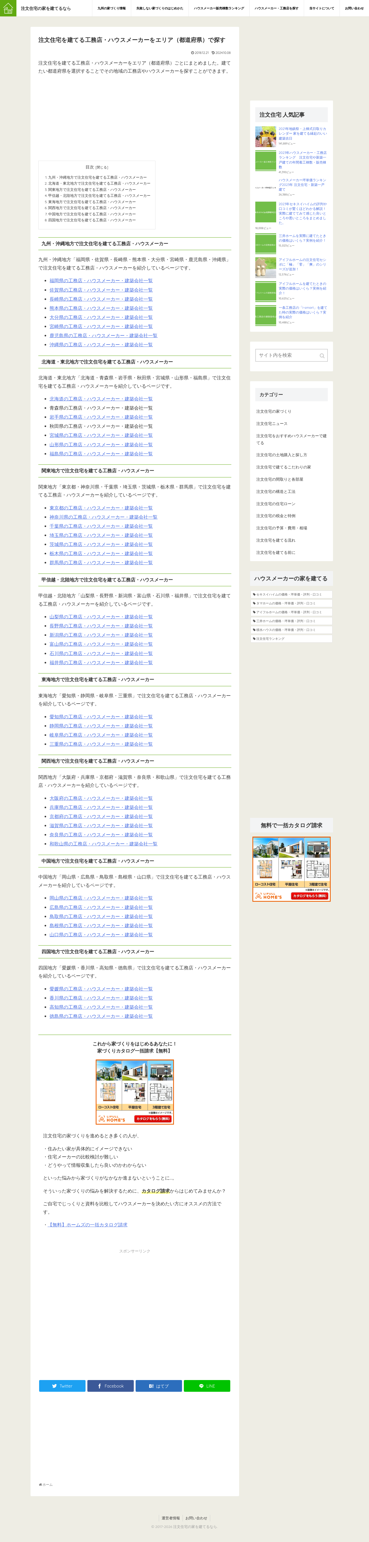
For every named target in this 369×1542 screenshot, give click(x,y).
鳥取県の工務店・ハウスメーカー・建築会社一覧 (101, 919)
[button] (323, 355)
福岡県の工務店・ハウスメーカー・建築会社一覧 (101, 283)
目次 (90, 167)
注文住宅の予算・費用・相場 (281, 527)
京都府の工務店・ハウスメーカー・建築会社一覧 (101, 819)
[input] (291, 355)
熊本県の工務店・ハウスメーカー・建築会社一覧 (101, 311)
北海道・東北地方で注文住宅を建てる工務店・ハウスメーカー (99, 183)
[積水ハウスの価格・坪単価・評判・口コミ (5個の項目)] (291, 630)
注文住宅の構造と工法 (275, 491)
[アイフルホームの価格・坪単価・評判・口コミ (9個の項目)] (291, 612)
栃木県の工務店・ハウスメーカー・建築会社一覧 (101, 556)
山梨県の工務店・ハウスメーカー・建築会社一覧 (101, 619)
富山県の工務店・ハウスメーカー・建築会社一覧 (101, 646)
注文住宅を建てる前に (275, 552)
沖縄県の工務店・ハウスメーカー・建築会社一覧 (101, 347)
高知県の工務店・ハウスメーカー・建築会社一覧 (101, 1009)
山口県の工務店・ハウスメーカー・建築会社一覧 (101, 937)
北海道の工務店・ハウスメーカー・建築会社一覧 (101, 401)
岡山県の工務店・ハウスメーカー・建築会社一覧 (101, 900)
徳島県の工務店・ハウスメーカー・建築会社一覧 (101, 1018)
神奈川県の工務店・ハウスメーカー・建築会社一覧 (104, 519)
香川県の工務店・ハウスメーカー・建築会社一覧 (101, 1000)
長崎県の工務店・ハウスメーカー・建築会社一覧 (101, 301)
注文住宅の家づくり (274, 411)
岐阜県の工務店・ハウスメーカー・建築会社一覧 (101, 737)
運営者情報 (171, 1520)
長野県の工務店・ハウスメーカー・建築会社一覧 (101, 628)
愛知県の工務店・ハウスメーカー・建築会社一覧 (101, 719)
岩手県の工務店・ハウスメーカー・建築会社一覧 (101, 419)
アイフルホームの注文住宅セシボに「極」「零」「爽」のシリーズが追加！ (302, 264)
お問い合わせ (196, 1520)
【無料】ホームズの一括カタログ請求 (88, 1227)
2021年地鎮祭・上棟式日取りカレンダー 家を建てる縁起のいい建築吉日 (303, 133)
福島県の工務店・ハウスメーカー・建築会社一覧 (101, 456)
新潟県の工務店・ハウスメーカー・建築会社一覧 (101, 637)
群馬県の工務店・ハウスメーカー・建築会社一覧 (101, 565)
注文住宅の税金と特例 (275, 515)
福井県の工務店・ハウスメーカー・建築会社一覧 (101, 665)
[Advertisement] (134, 116)
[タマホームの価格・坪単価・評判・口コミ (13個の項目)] (291, 603)
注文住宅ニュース (272, 423)
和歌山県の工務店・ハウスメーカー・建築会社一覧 (104, 846)
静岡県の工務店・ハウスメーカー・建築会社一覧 (101, 728)
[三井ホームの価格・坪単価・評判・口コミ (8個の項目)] (291, 621)
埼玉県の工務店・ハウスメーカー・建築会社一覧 (101, 538)
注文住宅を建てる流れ (275, 540)
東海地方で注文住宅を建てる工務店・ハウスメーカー (92, 202)
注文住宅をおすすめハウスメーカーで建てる (291, 439)
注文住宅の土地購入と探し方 (281, 454)
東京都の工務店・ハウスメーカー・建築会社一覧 (101, 510)
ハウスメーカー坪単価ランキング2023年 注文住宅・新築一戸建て (302, 184)
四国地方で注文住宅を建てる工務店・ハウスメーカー (92, 222)
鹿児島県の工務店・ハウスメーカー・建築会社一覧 (104, 338)
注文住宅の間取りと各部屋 (279, 479)
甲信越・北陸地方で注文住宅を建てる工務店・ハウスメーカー (99, 196)
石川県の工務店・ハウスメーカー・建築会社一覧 (101, 656)
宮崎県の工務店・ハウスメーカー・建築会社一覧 (101, 329)
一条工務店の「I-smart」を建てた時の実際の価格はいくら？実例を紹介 (303, 312)
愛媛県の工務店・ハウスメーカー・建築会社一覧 (101, 991)
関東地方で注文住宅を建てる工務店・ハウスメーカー (92, 190)
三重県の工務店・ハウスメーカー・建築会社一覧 (101, 746)
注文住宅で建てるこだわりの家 (283, 467)
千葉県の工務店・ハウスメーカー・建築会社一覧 (101, 528)
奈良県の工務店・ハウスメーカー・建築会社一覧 (101, 837)
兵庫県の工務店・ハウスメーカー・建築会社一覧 (101, 810)
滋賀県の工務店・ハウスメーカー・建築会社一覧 (101, 828)
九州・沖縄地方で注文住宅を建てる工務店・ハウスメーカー (97, 177)
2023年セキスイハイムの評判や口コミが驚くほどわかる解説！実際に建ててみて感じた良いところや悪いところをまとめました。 (303, 213)
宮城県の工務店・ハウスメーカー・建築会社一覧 (101, 438)
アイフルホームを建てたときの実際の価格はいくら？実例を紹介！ (302, 288)
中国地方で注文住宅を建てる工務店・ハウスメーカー (92, 215)
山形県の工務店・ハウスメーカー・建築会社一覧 (101, 447)
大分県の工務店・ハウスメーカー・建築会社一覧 (101, 320)
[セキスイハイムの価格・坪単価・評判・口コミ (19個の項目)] (291, 594)
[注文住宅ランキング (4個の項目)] (291, 639)
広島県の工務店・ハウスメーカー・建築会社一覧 (101, 909)
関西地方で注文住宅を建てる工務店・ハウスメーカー (92, 209)
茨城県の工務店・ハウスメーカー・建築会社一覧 (101, 547)
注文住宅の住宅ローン (275, 503)
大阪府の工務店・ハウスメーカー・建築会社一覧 (101, 801)
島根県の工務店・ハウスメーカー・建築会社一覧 (101, 928)
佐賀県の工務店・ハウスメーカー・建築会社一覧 (101, 292)
